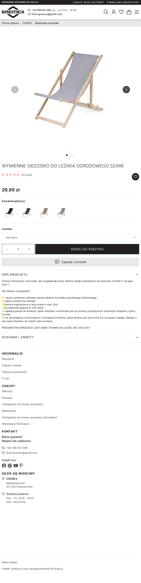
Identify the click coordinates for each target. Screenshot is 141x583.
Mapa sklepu (9, 562)
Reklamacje (9, 410)
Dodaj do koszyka (87, 249)
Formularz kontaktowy (123, 2)
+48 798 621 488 (17, 447)
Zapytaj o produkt (74, 262)
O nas (5, 378)
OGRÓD (27, 23)
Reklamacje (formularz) (16, 423)
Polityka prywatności (14, 371)
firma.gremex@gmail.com (46, 14)
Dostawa (7, 397)
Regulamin (8, 358)
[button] (7, 249)
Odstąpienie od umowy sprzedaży (22, 404)
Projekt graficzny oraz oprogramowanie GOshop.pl (32, 568)
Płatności (7, 391)
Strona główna (10, 23)
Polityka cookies (11, 365)
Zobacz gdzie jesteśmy (88, 2)
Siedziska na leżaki (47, 23)
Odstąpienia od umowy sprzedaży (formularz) (29, 417)
